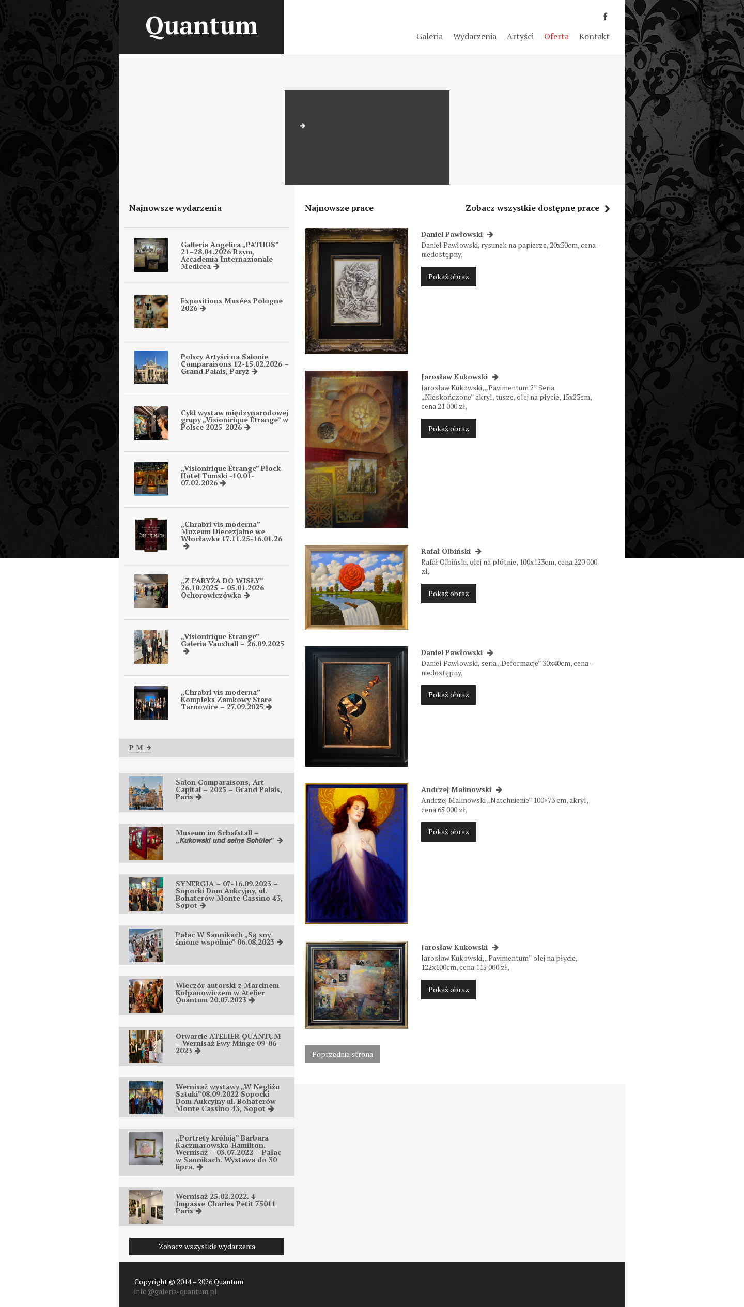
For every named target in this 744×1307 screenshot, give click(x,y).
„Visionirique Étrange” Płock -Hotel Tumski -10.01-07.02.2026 (233, 475)
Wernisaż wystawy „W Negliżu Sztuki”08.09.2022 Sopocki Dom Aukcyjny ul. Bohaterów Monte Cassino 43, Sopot (228, 1097)
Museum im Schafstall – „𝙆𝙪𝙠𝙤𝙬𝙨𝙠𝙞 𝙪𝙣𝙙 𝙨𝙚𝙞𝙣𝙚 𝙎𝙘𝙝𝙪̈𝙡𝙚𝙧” (229, 836)
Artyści (520, 36)
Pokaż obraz (448, 276)
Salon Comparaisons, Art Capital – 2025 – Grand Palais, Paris (229, 789)
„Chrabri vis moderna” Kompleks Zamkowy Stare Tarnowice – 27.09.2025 (226, 699)
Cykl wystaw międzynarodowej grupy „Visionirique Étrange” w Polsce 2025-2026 (234, 419)
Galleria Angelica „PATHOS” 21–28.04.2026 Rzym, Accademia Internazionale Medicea (229, 255)
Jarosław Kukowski (460, 377)
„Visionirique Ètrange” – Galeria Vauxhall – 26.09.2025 (232, 643)
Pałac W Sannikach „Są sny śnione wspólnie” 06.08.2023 (229, 938)
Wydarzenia (475, 36)
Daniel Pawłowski (457, 234)
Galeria (429, 36)
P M (140, 747)
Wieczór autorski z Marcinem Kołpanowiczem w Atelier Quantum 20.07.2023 (227, 992)
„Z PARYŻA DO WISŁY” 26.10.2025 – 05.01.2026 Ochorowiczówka (222, 587)
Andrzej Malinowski (461, 789)
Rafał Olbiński (451, 551)
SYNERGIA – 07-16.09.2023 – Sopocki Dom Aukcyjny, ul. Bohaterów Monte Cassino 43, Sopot (229, 894)
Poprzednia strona (342, 1054)
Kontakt (594, 36)
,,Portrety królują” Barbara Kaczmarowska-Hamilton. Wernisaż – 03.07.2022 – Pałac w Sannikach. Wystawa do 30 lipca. (228, 1152)
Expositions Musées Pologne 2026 (232, 304)
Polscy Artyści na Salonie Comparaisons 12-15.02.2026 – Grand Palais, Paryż (235, 364)
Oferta (556, 36)
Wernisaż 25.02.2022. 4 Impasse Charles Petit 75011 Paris (226, 1203)
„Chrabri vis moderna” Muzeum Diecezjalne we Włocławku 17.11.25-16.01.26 (231, 534)
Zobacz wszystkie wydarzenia (207, 1246)
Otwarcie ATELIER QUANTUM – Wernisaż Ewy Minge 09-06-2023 (228, 1043)
